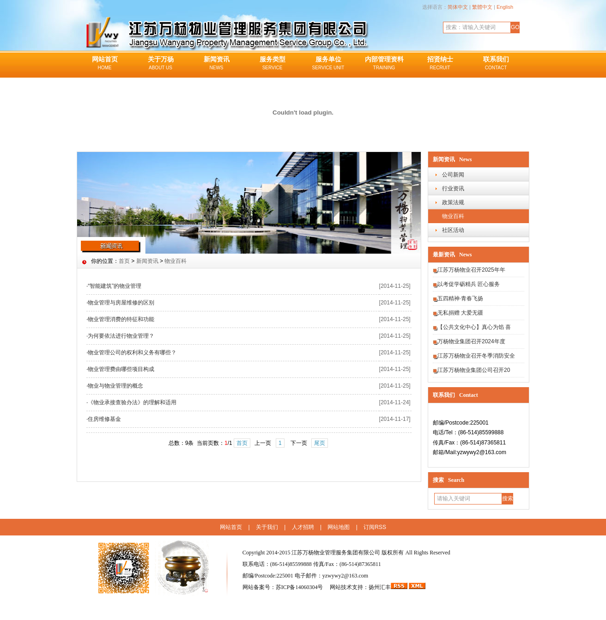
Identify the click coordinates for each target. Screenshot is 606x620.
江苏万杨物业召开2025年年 (471, 270)
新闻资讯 (216, 63)
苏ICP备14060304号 (300, 587)
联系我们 (496, 63)
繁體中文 (482, 7)
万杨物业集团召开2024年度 (471, 341)
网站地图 (338, 527)
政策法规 (453, 202)
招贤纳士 (440, 63)
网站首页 (104, 63)
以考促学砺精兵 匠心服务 (468, 284)
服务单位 (328, 63)
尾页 (319, 443)
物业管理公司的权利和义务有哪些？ (132, 352)
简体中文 (458, 7)
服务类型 (272, 63)
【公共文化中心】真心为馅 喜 (474, 327)
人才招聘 (303, 527)
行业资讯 (453, 188)
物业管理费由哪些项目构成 (121, 369)
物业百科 (453, 216)
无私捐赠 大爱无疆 (460, 313)
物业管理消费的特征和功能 (121, 319)
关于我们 (267, 527)
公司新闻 (453, 174)
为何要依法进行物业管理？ (121, 336)
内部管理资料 (384, 63)
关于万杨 (160, 63)
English (505, 7)
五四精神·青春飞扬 (460, 298)
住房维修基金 (104, 419)
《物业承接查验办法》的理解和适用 (132, 402)
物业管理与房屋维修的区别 (121, 302)
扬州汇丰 (380, 587)
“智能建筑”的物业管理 (114, 286)
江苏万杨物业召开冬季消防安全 (476, 356)
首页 (124, 261)
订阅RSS (375, 527)
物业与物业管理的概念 (115, 386)
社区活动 (453, 230)
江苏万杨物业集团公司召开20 (473, 370)
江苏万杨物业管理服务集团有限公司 (335, 552)
